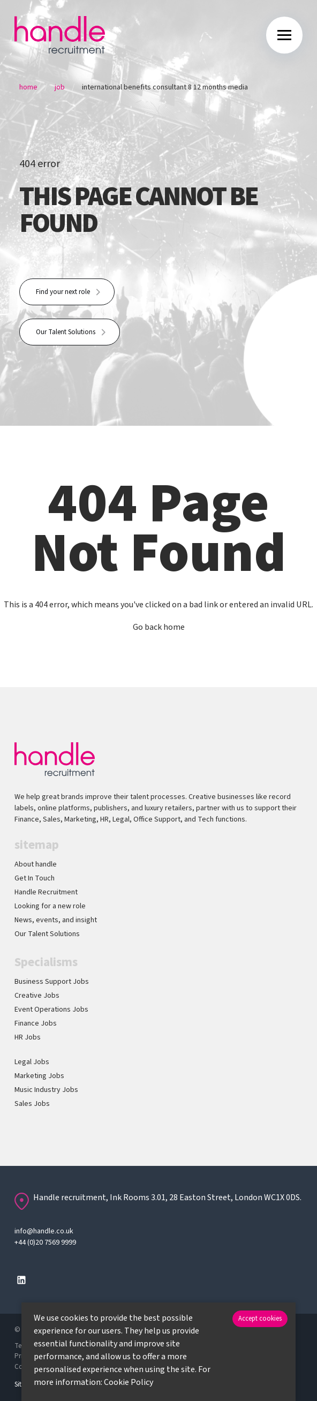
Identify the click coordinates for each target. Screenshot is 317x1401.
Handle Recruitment (46, 892)
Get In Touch (34, 878)
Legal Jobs (31, 1062)
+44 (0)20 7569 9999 (45, 1242)
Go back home (159, 627)
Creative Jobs (36, 995)
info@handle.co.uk (43, 1231)
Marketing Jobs (39, 1076)
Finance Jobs (35, 1023)
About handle (35, 864)
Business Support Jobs (51, 981)
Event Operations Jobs (51, 1009)
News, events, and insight (55, 920)
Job (60, 87)
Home (28, 87)
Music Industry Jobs (46, 1089)
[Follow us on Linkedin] (21, 1280)
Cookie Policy (128, 1382)
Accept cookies (260, 1318)
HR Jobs (27, 1037)
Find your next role (63, 292)
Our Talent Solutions (65, 332)
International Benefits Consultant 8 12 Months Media (165, 87)
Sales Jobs (32, 1103)
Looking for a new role (50, 906)
